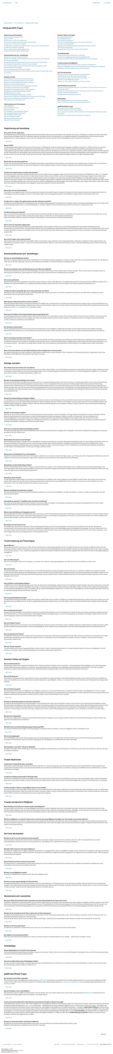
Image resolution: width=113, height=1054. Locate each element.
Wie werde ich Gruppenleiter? (66, 44)
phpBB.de (27, 307)
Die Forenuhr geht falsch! (11, 60)
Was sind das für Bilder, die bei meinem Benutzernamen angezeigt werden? (25, 66)
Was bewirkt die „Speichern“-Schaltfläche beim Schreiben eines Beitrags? (24, 96)
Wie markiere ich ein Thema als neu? (14, 100)
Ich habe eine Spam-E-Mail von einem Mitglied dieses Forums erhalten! (77, 58)
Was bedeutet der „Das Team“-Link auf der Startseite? (73, 49)
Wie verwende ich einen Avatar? (13, 67)
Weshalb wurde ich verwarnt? (12, 93)
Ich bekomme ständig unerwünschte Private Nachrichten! (74, 57)
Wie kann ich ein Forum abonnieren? (68, 92)
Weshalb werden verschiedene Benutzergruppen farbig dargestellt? (77, 45)
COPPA (101, 174)
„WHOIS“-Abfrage (29, 1005)
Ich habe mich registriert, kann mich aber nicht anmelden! (20, 42)
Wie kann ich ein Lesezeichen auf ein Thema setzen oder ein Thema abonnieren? (80, 91)
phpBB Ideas (87, 993)
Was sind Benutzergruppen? (66, 40)
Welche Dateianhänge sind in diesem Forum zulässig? (73, 100)
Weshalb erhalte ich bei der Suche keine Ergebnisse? (72, 76)
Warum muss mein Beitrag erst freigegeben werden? (19, 98)
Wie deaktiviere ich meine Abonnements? (69, 94)
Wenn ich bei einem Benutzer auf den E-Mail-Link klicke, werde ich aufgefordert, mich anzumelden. (28, 72)
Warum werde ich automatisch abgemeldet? (16, 49)
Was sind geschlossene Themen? (13, 118)
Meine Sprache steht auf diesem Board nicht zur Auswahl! (20, 64)
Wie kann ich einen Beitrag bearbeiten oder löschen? (19, 80)
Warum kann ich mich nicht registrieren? (15, 40)
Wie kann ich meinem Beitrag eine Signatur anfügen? (19, 82)
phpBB (10, 1049)
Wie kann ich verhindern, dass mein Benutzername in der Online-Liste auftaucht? (27, 58)
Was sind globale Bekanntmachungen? (15, 113)
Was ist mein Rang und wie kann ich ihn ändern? (17, 69)
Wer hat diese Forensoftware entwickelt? (69, 108)
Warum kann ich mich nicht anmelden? (15, 44)
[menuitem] (15, 3)
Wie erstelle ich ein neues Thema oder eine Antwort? (19, 79)
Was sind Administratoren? (65, 37)
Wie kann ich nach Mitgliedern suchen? (68, 79)
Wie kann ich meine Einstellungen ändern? (16, 57)
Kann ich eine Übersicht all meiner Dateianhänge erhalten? (74, 102)
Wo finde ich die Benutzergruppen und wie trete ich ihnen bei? (75, 42)
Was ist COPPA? (8, 38)
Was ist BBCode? (9, 106)
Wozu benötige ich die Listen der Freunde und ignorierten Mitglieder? (77, 64)
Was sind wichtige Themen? (12, 116)
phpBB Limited (15, 307)
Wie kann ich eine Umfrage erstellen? (14, 84)
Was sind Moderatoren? (64, 38)
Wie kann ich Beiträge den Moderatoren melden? (18, 94)
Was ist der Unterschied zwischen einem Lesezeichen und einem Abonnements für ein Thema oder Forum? (82, 88)
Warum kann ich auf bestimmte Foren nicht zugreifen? (19, 89)
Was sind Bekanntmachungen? (13, 114)
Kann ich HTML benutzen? (11, 107)
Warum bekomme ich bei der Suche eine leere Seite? (72, 78)
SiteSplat (15, 1052)
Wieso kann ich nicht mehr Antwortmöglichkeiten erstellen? (21, 86)
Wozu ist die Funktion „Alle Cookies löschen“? (16, 51)
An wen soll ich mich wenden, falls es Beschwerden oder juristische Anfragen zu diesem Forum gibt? (82, 112)
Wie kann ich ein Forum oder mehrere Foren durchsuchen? (74, 74)
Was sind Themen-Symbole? (12, 120)
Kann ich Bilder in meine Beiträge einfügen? (16, 111)
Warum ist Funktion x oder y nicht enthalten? (70, 110)
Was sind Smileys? (9, 109)
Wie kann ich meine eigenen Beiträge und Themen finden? (74, 81)
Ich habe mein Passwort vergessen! (14, 47)
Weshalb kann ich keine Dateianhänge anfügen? (17, 91)
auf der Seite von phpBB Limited (71, 982)
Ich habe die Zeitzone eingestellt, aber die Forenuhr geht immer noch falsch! (25, 62)
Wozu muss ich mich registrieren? (13, 37)
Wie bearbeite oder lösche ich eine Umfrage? (16, 87)
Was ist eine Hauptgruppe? (65, 47)
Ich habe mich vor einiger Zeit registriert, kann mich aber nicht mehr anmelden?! (26, 45)
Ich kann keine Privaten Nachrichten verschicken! (71, 55)
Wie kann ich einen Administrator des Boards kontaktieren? (74, 115)
